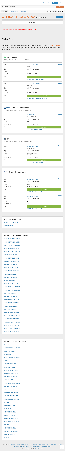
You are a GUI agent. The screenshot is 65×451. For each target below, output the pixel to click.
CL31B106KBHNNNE (10, 309)
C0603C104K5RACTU (11, 255)
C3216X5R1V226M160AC (12, 315)
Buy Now (44, 77)
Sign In (62, 2)
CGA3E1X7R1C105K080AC (12, 319)
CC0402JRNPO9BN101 (11, 312)
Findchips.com (2, 2)
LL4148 (6, 437)
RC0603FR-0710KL (10, 405)
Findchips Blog (46, 2)
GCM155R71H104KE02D (12, 239)
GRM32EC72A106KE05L (12, 271)
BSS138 (6, 402)
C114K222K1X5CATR (33, 83)
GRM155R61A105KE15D (12, 421)
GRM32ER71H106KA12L (12, 325)
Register (55, 2)
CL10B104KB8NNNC (10, 306)
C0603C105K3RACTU (11, 277)
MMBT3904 (7, 354)
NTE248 (6, 344)
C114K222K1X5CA (32, 64)
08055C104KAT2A (10, 274)
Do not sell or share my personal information (31, 446)
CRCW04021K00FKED (11, 373)
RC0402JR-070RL (9, 367)
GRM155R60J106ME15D (12, 287)
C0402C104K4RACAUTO (12, 261)
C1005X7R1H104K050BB (12, 322)
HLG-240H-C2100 (9, 351)
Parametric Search (37, 444)
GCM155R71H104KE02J (12, 258)
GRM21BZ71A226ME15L (12, 331)
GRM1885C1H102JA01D (12, 251)
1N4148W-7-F (8, 380)
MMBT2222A (8, 409)
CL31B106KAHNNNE (10, 293)
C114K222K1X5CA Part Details (36, 79)
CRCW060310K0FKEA (11, 364)
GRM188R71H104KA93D (12, 370)
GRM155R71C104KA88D (12, 283)
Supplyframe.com (39, 448)
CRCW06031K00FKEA (11, 418)
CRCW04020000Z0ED (11, 396)
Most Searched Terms (26, 444)
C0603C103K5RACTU (11, 296)
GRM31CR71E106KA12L (12, 290)
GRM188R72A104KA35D (12, 242)
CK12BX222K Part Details (34, 129)
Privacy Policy (45, 444)
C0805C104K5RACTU (11, 264)
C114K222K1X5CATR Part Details (37, 98)
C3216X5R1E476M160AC (12, 245)
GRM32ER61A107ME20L (12, 303)
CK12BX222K (31, 115)
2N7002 (6, 425)
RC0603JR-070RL (9, 434)
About (18, 444)
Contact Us (13, 444)
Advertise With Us (46, 446)
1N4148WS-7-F (9, 389)
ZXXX (6, 360)
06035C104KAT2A (10, 280)
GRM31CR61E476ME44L (12, 328)
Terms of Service (53, 444)
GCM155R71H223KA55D (12, 267)
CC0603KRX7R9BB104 (11, 299)
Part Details (59, 17)
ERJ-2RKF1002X (9, 415)
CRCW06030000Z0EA (11, 393)
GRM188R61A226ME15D (12, 248)
